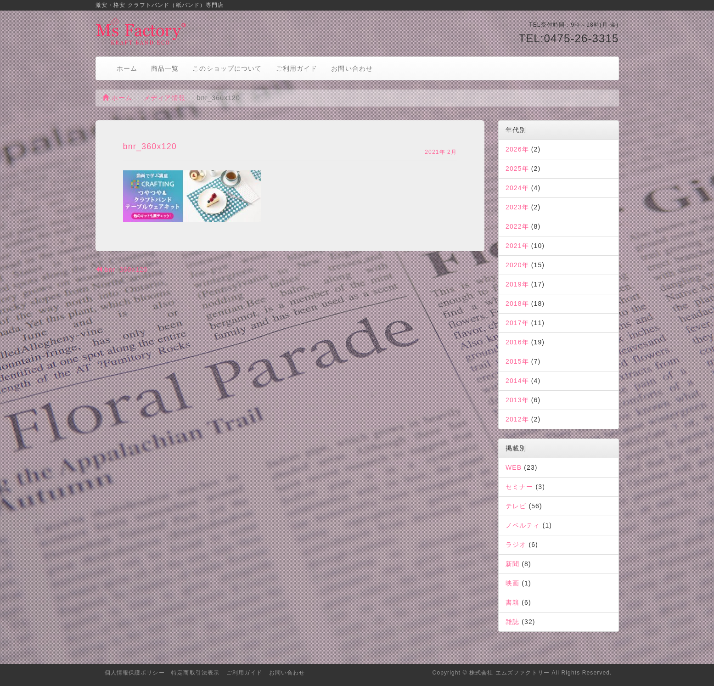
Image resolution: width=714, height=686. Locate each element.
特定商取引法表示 (195, 672)
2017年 (517, 322)
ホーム (127, 68)
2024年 (517, 187)
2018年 (517, 303)
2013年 (517, 400)
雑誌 (512, 621)
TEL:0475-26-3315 (568, 38)
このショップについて (227, 68)
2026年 (517, 149)
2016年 (517, 342)
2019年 (517, 284)
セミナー (519, 486)
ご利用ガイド (297, 68)
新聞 (512, 564)
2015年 (517, 361)
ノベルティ (523, 525)
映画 (512, 583)
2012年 (517, 419)
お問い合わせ (352, 68)
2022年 (517, 226)
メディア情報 (165, 97)
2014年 (517, 380)
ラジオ (516, 544)
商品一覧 (165, 68)
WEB (514, 467)
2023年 (517, 207)
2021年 (517, 245)
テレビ (516, 506)
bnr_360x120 (122, 269)
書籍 (512, 602)
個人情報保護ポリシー (135, 672)
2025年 (517, 168)
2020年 (517, 265)
